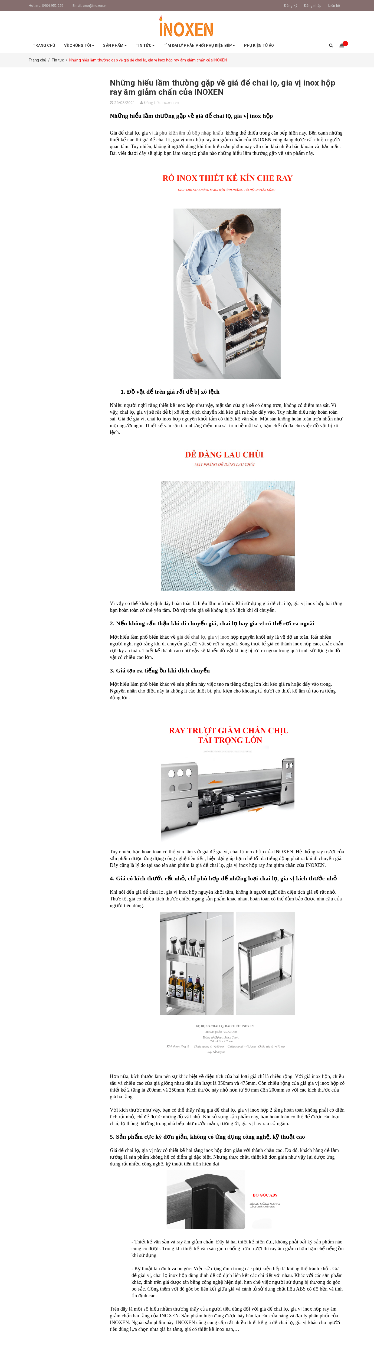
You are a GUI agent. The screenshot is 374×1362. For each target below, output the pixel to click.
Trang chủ (44, 45)
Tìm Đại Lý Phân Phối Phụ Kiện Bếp (199, 45)
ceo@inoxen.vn (95, 6)
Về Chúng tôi (79, 45)
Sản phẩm (115, 45)
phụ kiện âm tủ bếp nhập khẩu (191, 133)
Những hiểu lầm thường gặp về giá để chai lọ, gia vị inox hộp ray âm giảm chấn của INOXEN (222, 87)
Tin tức (145, 45)
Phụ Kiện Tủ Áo (259, 45)
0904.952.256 (52, 6)
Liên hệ (334, 6)
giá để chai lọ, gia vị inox (203, 637)
